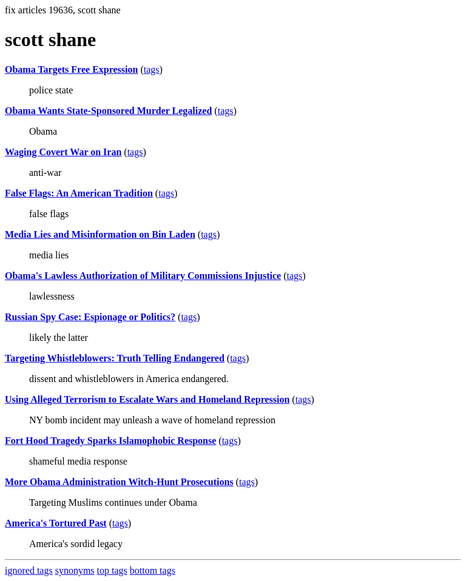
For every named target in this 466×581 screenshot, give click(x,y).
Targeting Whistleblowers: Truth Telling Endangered (115, 358)
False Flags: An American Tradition (79, 193)
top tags (112, 570)
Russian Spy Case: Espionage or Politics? (90, 317)
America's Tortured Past (56, 523)
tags (152, 69)
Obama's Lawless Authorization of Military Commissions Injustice (143, 275)
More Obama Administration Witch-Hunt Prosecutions (119, 482)
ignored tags (29, 570)
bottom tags (152, 570)
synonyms (75, 570)
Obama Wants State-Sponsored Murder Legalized (108, 111)
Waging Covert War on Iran (63, 152)
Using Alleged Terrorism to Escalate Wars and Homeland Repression (147, 399)
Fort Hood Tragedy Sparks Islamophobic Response (110, 440)
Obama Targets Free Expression (71, 69)
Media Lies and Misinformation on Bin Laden (100, 234)
